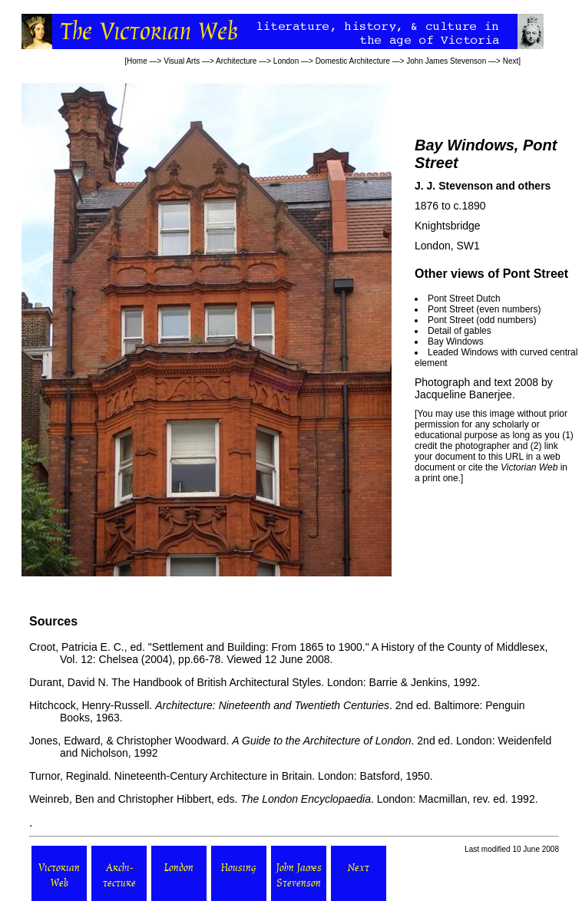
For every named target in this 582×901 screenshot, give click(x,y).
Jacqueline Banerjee (463, 394)
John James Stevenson (446, 61)
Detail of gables (459, 330)
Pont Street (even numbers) (484, 309)
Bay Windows (456, 341)
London (286, 61)
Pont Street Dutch (464, 298)
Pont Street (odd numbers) (482, 320)
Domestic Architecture (353, 61)
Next (511, 61)
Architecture (236, 61)
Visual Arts (182, 61)
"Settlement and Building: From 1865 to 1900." (258, 647)
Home (137, 61)
